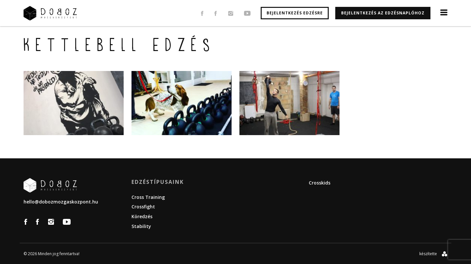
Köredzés (141, 216)
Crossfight (143, 206)
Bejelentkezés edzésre (295, 13)
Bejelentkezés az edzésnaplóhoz (383, 13)
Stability (141, 226)
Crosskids (319, 183)
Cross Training (148, 197)
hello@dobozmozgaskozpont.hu (61, 202)
